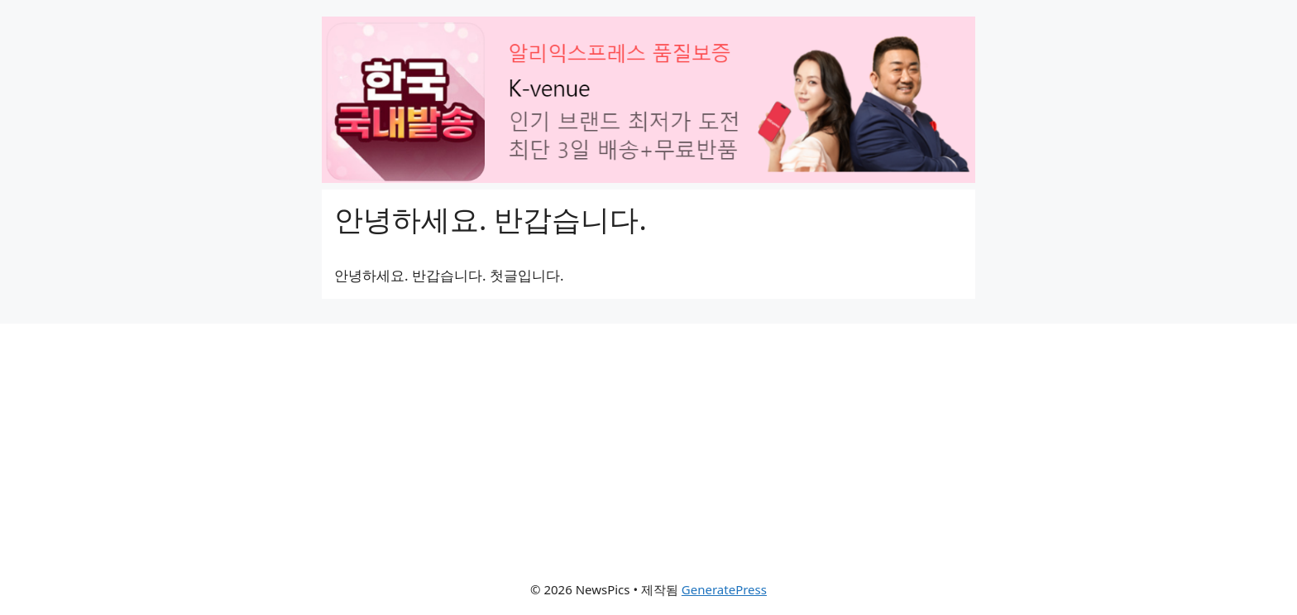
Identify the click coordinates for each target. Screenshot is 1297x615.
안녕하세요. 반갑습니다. (490, 218)
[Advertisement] (648, 439)
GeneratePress (724, 589)
